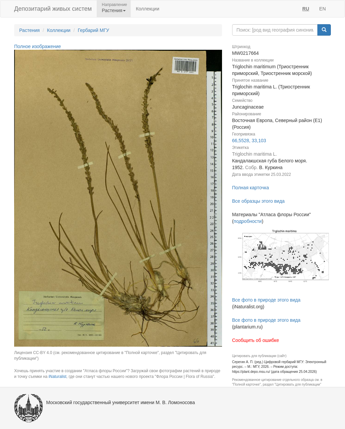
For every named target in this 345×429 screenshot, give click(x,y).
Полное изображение (37, 46)
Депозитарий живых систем (53, 8)
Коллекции (147, 8)
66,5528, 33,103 (249, 140)
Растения (29, 30)
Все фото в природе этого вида (266, 300)
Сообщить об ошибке (255, 340)
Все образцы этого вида (258, 201)
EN (322, 8)
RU (305, 8)
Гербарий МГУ (93, 30)
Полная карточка (250, 187)
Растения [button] (114, 10)
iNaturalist (57, 376)
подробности (247, 221)
